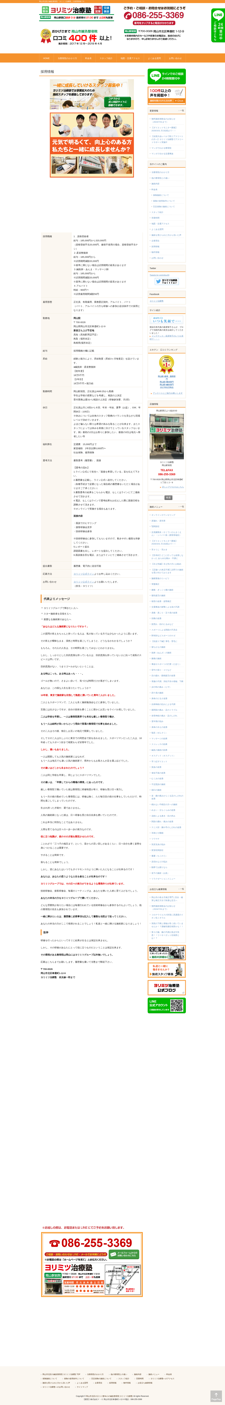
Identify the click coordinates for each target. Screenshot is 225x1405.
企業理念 (155, 241)
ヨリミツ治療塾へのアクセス (162, 1379)
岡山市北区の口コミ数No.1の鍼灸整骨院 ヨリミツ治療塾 (109, 1396)
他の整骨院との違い (160, 178)
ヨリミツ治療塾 (157, 301)
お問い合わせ (157, 258)
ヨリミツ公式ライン (84, 574)
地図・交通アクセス (160, 224)
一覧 (182, 110)
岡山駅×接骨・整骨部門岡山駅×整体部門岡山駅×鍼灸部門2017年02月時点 (166, 381)
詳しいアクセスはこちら (173, 487)
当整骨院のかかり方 (160, 172)
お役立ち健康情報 (145, 1383)
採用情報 (155, 246)
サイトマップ (82, 1387)
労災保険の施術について (164, 206)
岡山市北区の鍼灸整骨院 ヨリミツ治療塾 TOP (61, 1374)
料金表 (154, 189)
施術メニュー (153, 1374)
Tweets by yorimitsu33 (159, 275)
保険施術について (161, 195)
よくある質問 (157, 229)
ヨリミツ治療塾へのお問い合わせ (56, 1387)
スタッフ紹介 (157, 212)
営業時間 (155, 218)
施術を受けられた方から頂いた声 (166, 235)
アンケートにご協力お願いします (168, 393)
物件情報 (155, 252)
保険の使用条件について (164, 201)
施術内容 (155, 184)
